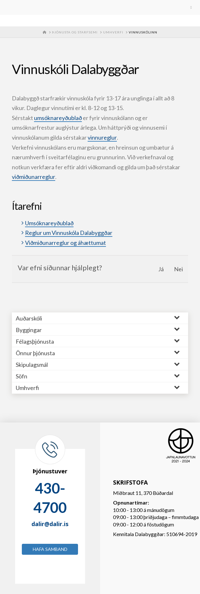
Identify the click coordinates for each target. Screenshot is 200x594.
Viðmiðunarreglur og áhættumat (65, 242)
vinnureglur (102, 137)
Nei (178, 269)
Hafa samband (50, 549)
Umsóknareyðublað (49, 223)
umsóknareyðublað (58, 117)
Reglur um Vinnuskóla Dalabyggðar (68, 232)
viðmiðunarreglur (33, 176)
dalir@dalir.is (49, 524)
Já (161, 269)
